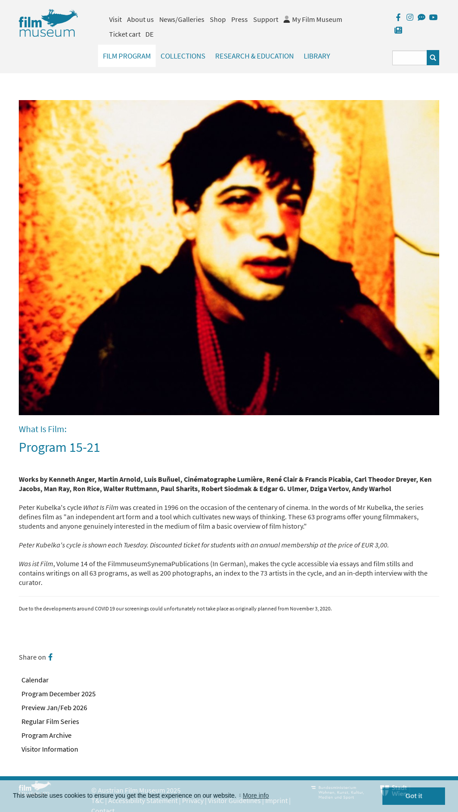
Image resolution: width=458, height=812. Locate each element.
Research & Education (254, 56)
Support (265, 19)
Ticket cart (124, 33)
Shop (218, 19)
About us (140, 19)
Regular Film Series (50, 721)
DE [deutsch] (149, 33)
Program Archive (46, 735)
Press (239, 19)
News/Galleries (181, 19)
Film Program (127, 56)
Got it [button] (413, 795)
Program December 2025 (58, 693)
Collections (183, 56)
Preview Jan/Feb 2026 (54, 707)
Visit (115, 19)
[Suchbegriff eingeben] (409, 57)
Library (317, 56)
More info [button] (256, 795)
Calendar (35, 679)
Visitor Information (49, 749)
